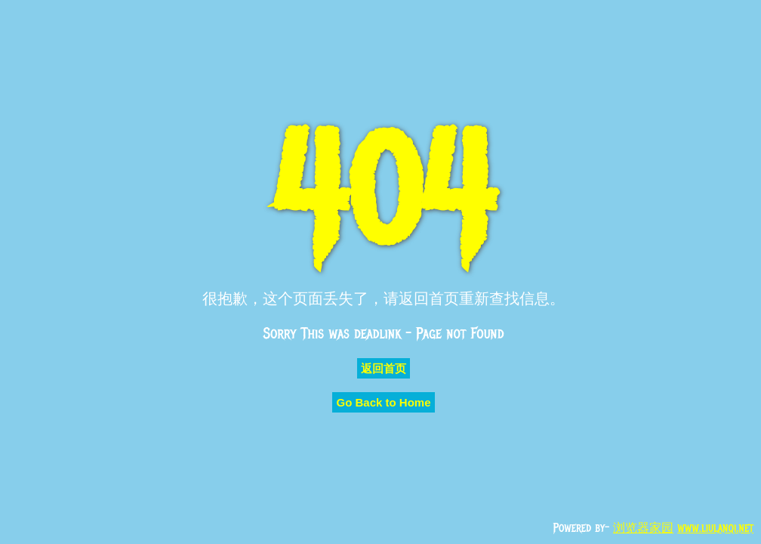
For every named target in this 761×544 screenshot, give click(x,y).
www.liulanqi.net (715, 528)
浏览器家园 (643, 528)
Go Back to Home (383, 402)
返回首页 (383, 368)
